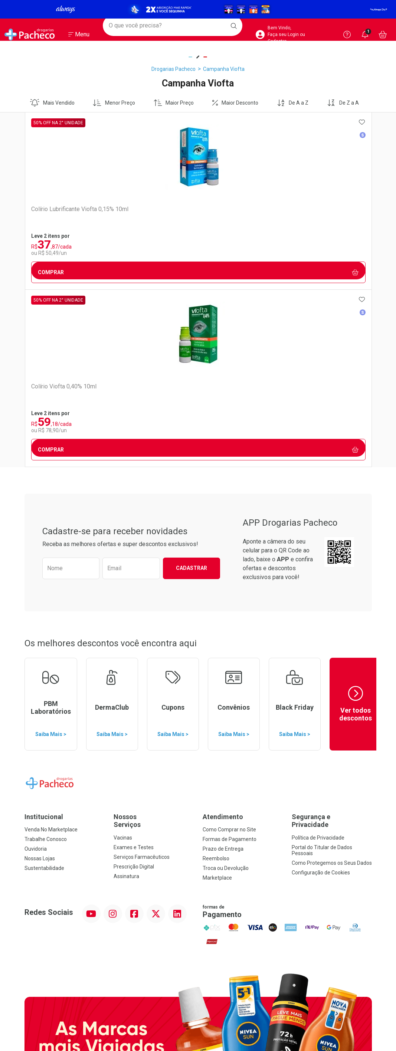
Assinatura (126, 699)
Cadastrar (191, 391)
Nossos (154, 643)
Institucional (43, 639)
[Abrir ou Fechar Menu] (79, 36)
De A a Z (293, 102)
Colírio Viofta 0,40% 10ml (149, 209)
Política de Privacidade (318, 660)
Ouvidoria (35, 671)
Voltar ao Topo (198, 949)
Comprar (67, 272)
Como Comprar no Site (229, 652)
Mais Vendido (52, 102)
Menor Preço (114, 102)
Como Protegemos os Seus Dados (332, 686)
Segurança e (332, 643)
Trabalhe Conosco (45, 662)
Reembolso (216, 681)
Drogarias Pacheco (173, 69)
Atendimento (223, 639)
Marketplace (217, 700)
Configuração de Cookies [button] (321, 695)
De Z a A (343, 102)
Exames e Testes (134, 670)
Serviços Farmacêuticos (142, 680)
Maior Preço (174, 102)
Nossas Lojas (39, 681)
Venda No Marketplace (51, 652)
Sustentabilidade (44, 691)
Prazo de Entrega (223, 671)
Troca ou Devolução (226, 691)
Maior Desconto (235, 102)
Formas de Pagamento (229, 662)
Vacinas (123, 660)
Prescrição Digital (134, 689)
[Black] (198, 9)
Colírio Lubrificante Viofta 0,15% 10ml (63, 213)
